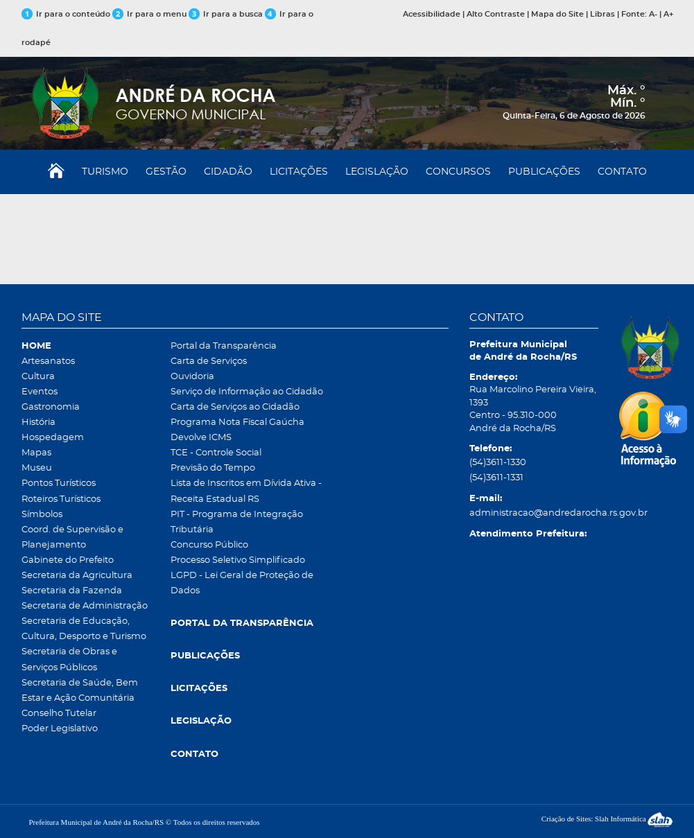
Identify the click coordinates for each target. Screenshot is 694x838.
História (38, 422)
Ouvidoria (192, 376)
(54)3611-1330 (497, 462)
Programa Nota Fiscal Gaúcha (237, 422)
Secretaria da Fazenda (71, 590)
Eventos (39, 391)
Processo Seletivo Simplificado (238, 560)
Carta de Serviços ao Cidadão (235, 407)
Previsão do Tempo (213, 468)
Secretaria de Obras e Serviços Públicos (69, 659)
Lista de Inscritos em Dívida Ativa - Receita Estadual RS (246, 491)
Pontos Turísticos (58, 483)
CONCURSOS (458, 172)
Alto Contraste (496, 14)
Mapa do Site (557, 14)
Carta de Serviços (209, 361)
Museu (36, 468)
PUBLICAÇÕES (544, 172)
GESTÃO (166, 172)
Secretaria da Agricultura (76, 575)
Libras (602, 14)
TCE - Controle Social (216, 452)
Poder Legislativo (59, 728)
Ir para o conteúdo (65, 14)
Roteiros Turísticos (61, 499)
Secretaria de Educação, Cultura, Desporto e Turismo (83, 629)
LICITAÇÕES (299, 172)
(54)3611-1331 (496, 477)
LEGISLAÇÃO (376, 172)
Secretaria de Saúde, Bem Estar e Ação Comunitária (79, 691)
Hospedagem (52, 437)
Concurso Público (209, 545)
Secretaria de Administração (84, 606)
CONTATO (622, 172)
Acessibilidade (431, 14)
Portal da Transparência (224, 346)
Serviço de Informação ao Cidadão (247, 391)
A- (653, 14)
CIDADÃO (228, 172)
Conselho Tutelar (58, 713)
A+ (668, 14)
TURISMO (105, 172)
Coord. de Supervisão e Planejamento (72, 537)
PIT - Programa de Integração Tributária (237, 522)
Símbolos (41, 514)
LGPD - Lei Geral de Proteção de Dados (242, 583)
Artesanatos (48, 361)
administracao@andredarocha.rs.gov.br (533, 513)
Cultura (38, 376)
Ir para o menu (150, 14)
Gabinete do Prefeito (67, 560)
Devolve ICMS (201, 437)
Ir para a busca (226, 14)
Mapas (36, 452)
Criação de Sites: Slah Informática (607, 818)
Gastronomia (50, 407)
